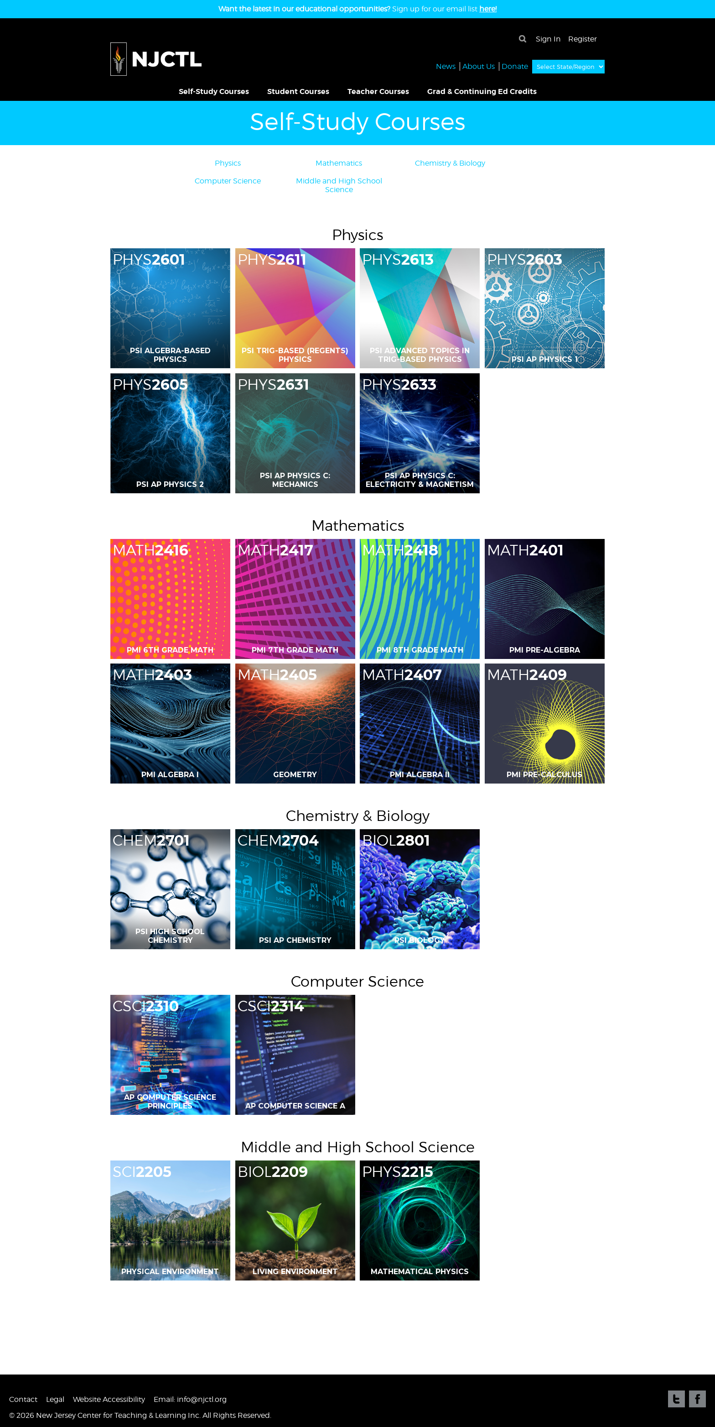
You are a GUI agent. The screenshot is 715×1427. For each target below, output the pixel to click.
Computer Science (228, 181)
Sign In (548, 39)
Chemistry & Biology (450, 163)
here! (488, 9)
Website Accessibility (109, 1399)
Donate (515, 66)
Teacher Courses (378, 91)
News (446, 66)
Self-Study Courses (214, 91)
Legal (55, 1399)
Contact (23, 1399)
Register (582, 39)
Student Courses (298, 91)
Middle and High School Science (339, 185)
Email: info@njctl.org (190, 1399)
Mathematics (339, 163)
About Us (478, 66)
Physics (228, 163)
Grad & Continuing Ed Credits (482, 91)
